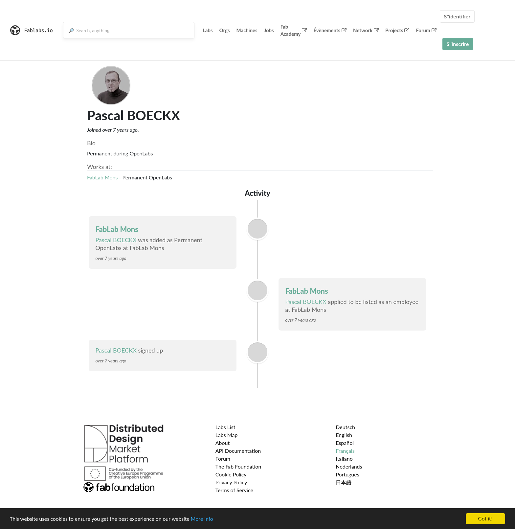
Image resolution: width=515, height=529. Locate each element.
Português (347, 474)
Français (345, 451)
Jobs (269, 30)
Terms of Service (234, 490)
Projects (397, 30)
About (222, 443)
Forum (426, 30)
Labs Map (226, 435)
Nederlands (349, 466)
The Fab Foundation (238, 466)
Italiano (344, 458)
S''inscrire (458, 44)
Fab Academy (293, 30)
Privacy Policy (231, 482)
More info (202, 519)
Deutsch (345, 427)
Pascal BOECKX (115, 239)
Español (345, 443)
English (344, 435)
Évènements (330, 30)
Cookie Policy (231, 474)
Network (366, 30)
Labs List (225, 427)
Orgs (224, 30)
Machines (247, 30)
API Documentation (238, 451)
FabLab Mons (102, 177)
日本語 (343, 482)
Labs (208, 30)
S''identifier (457, 16)
